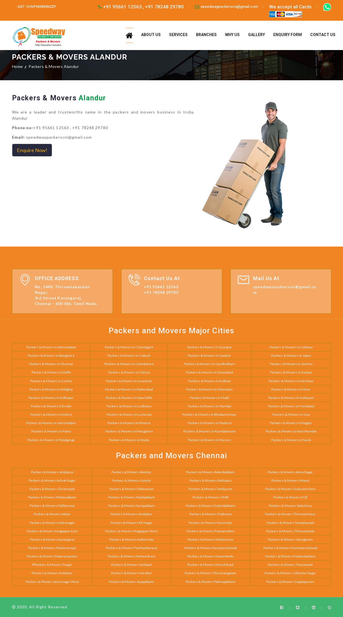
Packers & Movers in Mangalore (129, 431)
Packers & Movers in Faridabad (291, 406)
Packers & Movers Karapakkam (131, 505)
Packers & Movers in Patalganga (51, 440)
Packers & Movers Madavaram (211, 539)
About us (151, 34)
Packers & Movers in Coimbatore (129, 364)
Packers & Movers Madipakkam (131, 497)
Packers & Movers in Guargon (209, 347)
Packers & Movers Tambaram (210, 489)
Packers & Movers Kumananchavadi (290, 548)
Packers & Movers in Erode (51, 406)
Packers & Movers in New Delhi (129, 398)
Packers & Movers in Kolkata (209, 381)
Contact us (322, 34)
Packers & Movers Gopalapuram (290, 582)
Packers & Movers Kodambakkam (290, 556)
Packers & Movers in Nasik (291, 440)
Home (17, 66)
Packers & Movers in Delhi (51, 372)
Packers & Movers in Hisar (291, 389)
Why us (232, 34)
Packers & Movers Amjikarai (52, 472)
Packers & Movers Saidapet (131, 564)
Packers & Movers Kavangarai (52, 539)
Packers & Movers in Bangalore (51, 355)
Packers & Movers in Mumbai (209, 406)
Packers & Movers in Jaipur (291, 355)
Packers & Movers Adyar (52, 514)
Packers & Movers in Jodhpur (291, 347)
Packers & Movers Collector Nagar (290, 573)
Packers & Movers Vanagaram (290, 539)
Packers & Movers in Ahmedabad (51, 347)
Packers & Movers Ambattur (131, 514)
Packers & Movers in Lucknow (129, 414)
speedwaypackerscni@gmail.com (229, 6)
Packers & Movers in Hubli (209, 398)
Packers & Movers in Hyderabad (129, 389)
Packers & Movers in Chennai (51, 364)
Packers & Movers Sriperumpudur (52, 556)
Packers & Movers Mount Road (210, 564)
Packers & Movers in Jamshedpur (51, 423)
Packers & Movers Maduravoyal (52, 548)
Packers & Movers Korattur (131, 573)
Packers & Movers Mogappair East (52, 531)
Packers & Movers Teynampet (290, 564)
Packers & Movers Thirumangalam (210, 573)
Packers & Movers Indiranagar (52, 523)
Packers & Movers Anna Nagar (290, 472)
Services (178, 34)
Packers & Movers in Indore (51, 414)
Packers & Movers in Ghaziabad (209, 372)
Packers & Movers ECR (290, 497)
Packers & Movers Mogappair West (131, 531)
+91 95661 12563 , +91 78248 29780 (143, 7)
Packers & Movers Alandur (131, 472)
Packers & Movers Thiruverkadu (290, 531)
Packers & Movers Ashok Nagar (52, 480)
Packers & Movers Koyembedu (210, 556)
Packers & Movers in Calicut (129, 372)
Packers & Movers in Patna (51, 431)
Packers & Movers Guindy (131, 480)
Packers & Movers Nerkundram (131, 556)
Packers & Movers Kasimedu (210, 523)
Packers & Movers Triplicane (210, 514)
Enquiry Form (287, 34)
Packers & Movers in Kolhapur (51, 398)
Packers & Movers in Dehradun (209, 389)
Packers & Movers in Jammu (291, 364)
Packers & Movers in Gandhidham (209, 364)
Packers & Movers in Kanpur (291, 372)
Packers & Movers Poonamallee (210, 531)
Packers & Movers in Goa (291, 414)
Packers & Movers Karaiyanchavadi (210, 548)
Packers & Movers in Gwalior (209, 355)
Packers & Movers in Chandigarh (129, 347)
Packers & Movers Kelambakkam (210, 505)
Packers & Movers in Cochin (51, 381)
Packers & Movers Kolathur (52, 573)
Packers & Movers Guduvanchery (290, 489)
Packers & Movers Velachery (290, 505)
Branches (206, 34)
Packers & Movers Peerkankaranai (131, 548)
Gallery (256, 34)
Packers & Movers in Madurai (210, 423)
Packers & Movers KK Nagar (132, 523)
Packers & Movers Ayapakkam (131, 582)
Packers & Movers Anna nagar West (52, 582)
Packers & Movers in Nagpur (291, 423)
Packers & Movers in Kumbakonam (209, 431)
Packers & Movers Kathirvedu (131, 539)
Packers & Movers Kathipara (210, 480)
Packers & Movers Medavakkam (52, 497)
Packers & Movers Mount (290, 480)
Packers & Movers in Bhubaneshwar (210, 414)
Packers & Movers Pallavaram (131, 489)
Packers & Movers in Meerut (129, 423)
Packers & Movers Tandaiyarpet (290, 523)
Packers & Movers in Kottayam (291, 398)
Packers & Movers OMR (210, 497)
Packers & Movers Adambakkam (210, 472)
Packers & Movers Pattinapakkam (210, 582)
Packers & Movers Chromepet (52, 489)
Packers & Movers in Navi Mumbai (291, 431)
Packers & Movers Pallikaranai (52, 505)
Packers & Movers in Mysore (209, 440)
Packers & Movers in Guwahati (129, 381)
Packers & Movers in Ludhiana (128, 406)
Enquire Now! (32, 150)
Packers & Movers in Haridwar (291, 381)
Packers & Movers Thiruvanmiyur (290, 514)
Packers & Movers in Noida (129, 440)
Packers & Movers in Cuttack (129, 355)
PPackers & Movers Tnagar (52, 564)
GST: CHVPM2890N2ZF (37, 6)
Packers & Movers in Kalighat (51, 389)
